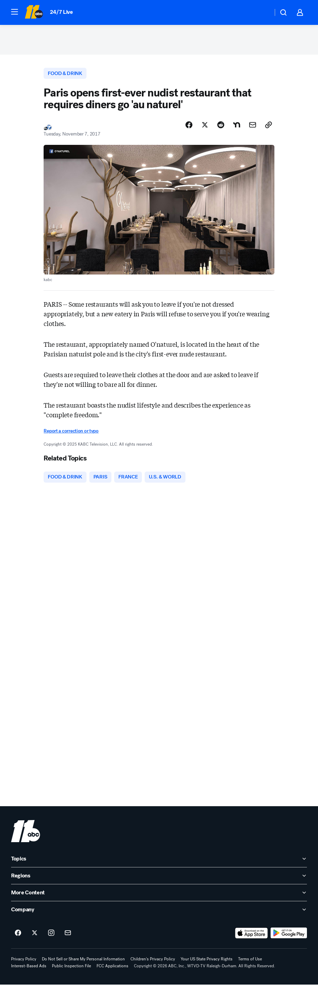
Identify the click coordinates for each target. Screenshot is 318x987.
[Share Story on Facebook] (189, 127)
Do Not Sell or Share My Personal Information (83, 961)
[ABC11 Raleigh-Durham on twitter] (35, 935)
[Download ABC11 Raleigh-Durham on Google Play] (289, 935)
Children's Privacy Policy (152, 961)
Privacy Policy (23, 961)
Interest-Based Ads (28, 968)
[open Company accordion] (159, 912)
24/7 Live (61, 12)
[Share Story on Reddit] (221, 127)
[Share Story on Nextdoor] (237, 127)
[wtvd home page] (25, 833)
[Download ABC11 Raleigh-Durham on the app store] (251, 935)
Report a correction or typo (71, 433)
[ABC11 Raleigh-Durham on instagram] (51, 935)
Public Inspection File (71, 968)
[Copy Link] (268, 127)
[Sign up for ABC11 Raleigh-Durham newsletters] (68, 935)
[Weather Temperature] (262, 12)
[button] (14, 12)
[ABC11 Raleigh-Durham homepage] (34, 12)
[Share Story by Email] (252, 127)
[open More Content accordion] (159, 895)
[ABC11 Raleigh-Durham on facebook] (18, 935)
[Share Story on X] (205, 127)
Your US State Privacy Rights (207, 961)
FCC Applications (112, 968)
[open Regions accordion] (159, 878)
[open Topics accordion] (159, 861)
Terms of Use (250, 961)
